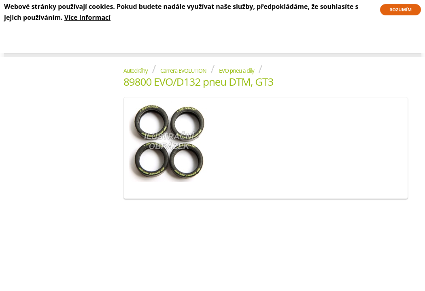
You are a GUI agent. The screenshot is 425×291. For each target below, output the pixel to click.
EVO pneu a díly (236, 70)
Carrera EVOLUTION (183, 70)
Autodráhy (135, 70)
